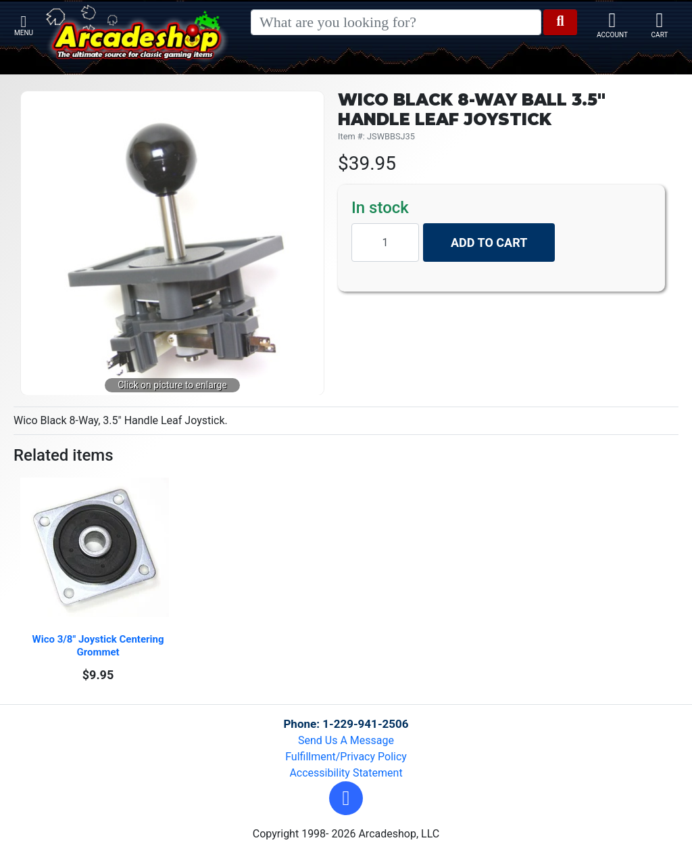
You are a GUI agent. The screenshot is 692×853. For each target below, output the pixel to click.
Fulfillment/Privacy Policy (346, 756)
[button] (346, 798)
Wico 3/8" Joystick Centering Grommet (99, 645)
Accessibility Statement (345, 772)
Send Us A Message (346, 740)
